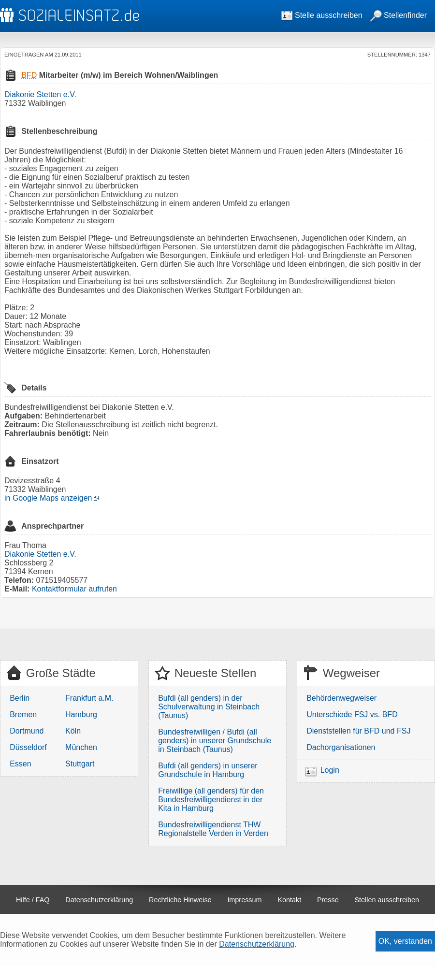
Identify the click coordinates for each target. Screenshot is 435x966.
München (81, 747)
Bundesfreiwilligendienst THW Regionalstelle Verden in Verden (213, 829)
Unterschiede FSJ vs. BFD (352, 714)
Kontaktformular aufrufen (74, 589)
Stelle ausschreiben (321, 15)
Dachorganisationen (340, 747)
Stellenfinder (398, 15)
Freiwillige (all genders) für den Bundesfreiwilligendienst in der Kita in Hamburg (211, 799)
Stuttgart (79, 764)
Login (329, 770)
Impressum (244, 900)
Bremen (23, 714)
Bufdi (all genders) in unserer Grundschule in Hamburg (207, 770)
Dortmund (27, 731)
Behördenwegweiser (341, 698)
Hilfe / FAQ (33, 900)
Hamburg (81, 714)
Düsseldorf (28, 747)
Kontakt (289, 900)
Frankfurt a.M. (89, 698)
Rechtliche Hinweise (180, 900)
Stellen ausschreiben (387, 900)
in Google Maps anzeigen (48, 498)
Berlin (19, 698)
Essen (20, 764)
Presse (328, 900)
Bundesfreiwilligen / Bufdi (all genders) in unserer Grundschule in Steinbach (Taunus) (214, 740)
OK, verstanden (405, 941)
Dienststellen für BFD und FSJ (358, 731)
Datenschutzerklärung (99, 900)
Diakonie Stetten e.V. (40, 94)
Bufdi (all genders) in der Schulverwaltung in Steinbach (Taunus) (209, 707)
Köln (73, 731)
